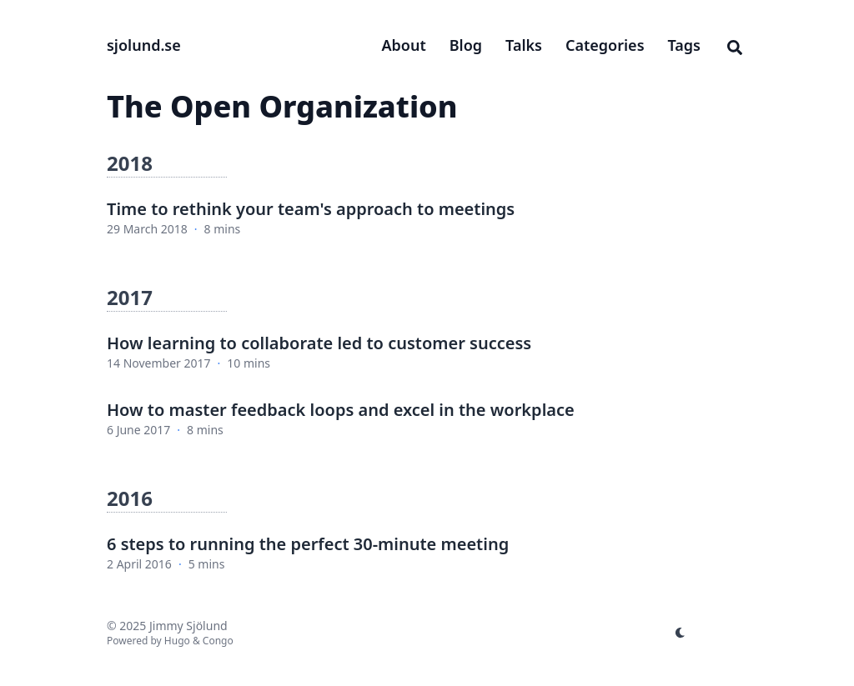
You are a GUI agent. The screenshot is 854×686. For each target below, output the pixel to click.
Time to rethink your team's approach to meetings (311, 209)
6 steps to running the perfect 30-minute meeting (308, 544)
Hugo (177, 640)
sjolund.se (144, 45)
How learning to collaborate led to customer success (319, 343)
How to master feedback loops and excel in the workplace (341, 409)
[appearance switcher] (681, 633)
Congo (218, 640)
